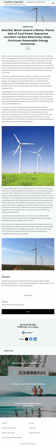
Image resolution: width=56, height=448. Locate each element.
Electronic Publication (35, 433)
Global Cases (7, 351)
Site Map (31, 423)
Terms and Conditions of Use (9, 428)
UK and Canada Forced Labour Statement (13, 437)
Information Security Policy (8, 433)
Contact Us (4, 423)
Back (28, 312)
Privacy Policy (32, 428)
